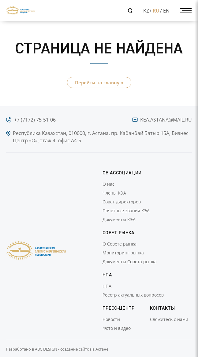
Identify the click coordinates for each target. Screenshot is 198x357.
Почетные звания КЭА (126, 210)
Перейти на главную (99, 82)
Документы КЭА (119, 219)
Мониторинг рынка (123, 253)
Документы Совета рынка (130, 261)
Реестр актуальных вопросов (133, 295)
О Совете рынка (119, 244)
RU (156, 10)
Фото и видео (117, 328)
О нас (108, 184)
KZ (146, 10)
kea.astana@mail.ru (166, 119)
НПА (107, 286)
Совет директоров (122, 202)
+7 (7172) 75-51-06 (35, 119)
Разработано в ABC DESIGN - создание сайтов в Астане (57, 349)
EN (166, 10)
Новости (111, 319)
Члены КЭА (114, 193)
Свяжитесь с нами (169, 319)
